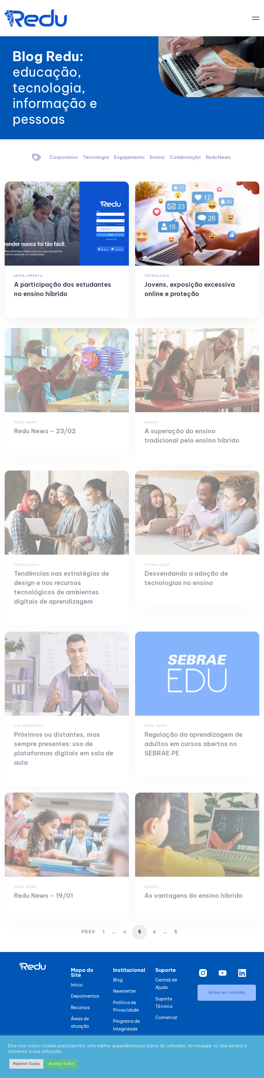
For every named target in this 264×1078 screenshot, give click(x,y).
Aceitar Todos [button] (61, 1064)
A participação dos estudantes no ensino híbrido (62, 289)
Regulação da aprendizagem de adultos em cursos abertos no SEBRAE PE (193, 748)
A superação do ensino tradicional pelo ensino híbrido (191, 440)
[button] (227, 993)
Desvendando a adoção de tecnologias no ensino (186, 582)
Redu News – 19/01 (43, 900)
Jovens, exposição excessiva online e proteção (189, 289)
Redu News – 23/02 (45, 435)
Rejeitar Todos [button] (26, 1064)
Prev (88, 932)
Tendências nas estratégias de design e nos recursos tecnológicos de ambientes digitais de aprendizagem (61, 592)
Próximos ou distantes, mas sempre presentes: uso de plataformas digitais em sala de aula (63, 753)
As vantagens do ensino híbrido (193, 900)
